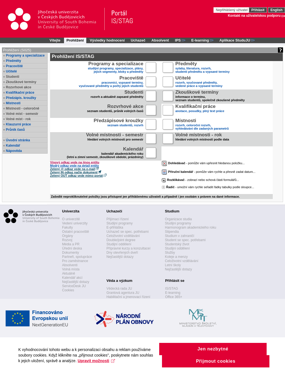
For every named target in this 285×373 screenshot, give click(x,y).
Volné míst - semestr (22, 114)
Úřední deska (72, 248)
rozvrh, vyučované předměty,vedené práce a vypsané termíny (198, 82)
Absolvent (160, 40)
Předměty (13, 61)
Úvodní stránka (18, 140)
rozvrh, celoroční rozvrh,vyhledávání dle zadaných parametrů (202, 124)
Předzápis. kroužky (21, 98)
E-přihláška (114, 227)
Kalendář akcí (72, 278)
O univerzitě (71, 219)
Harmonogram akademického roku (190, 227)
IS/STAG (171, 288)
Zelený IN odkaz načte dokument (74, 172)
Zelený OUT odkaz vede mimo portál (76, 175)
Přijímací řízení (117, 219)
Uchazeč (138, 40)
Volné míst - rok (18, 119)
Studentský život (177, 244)
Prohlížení (75, 40)
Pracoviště (14, 66)
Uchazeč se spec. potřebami (127, 232)
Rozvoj (67, 240)
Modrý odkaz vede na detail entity (74, 165)
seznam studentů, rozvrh (118, 124)
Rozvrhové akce (18, 87)
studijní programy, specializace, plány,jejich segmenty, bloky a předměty (116, 67)
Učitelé (11, 71)
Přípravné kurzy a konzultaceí (128, 248)
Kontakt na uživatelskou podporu (254, 16)
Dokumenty (70, 253)
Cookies (68, 290)
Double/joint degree (120, 240)
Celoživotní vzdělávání (123, 236)
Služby (170, 253)
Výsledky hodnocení (107, 40)
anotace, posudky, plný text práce (199, 110)
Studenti (12, 77)
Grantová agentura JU (122, 293)
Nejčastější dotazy (75, 282)
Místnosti (13, 103)
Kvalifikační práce (20, 93)
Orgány (67, 236)
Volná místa (71, 269)
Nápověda (14, 151)
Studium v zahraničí (179, 236)
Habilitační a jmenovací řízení (128, 297)
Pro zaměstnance (75, 261)
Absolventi (69, 265)
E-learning (172, 293)
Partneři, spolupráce (77, 257)
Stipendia (172, 232)
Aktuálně (68, 273)
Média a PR (71, 244)
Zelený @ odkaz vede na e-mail (72, 169)
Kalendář (13, 145)
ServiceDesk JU (74, 286)
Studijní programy (119, 223)
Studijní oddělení (118, 244)
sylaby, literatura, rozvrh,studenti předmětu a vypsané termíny (202, 67)
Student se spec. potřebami (185, 240)
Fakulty (67, 227)
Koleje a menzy (176, 257)
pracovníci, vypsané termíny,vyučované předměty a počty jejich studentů (111, 82)
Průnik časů (15, 130)
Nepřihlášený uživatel (232, 10)
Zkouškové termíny (21, 82)
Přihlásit (257, 10)
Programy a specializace (25, 55)
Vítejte (55, 40)
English (276, 10)
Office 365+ (173, 297)
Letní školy (173, 265)
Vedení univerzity (74, 223)
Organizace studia (178, 219)
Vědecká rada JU (119, 288)
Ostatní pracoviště (75, 232)
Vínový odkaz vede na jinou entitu (74, 162)
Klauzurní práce (18, 124)
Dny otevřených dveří (122, 253)
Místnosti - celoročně (22, 108)
